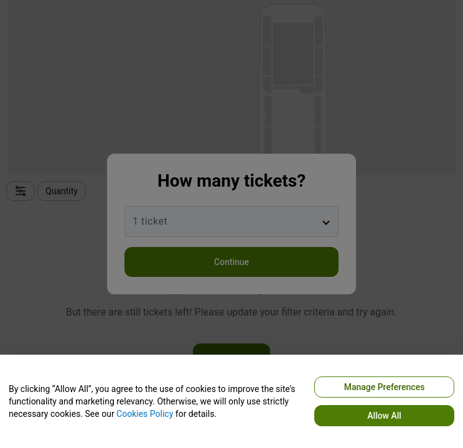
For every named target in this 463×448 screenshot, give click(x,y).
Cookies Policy (144, 414)
